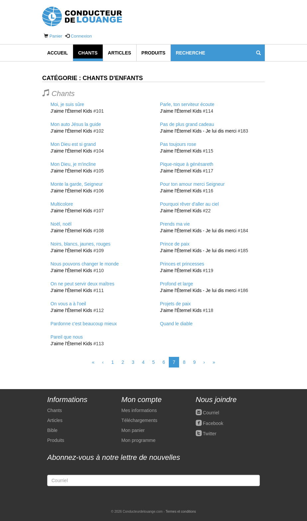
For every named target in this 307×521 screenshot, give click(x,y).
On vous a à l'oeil (68, 303)
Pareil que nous (67, 337)
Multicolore (62, 204)
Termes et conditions (180, 511)
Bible (52, 430)
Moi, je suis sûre (67, 104)
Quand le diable (176, 323)
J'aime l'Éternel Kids (71, 111)
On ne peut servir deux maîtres (82, 283)
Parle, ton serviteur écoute (187, 104)
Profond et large (176, 283)
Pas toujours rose (178, 144)
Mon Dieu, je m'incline (73, 164)
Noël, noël (61, 224)
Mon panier (133, 430)
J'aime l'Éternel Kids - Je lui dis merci (198, 131)
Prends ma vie (175, 224)
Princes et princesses (182, 263)
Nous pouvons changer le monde (85, 263)
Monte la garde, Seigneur (77, 184)
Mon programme (138, 440)
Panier (56, 36)
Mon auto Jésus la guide (76, 124)
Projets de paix (175, 303)
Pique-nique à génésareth (186, 164)
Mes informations (139, 410)
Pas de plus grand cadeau (187, 124)
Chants (87, 52)
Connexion (81, 36)
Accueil (57, 52)
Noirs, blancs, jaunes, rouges (81, 244)
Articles (119, 52)
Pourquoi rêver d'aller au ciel (189, 204)
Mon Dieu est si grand (73, 144)
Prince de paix (175, 244)
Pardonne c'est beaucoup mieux (84, 323)
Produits (153, 52)
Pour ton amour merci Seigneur (192, 184)
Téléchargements (139, 420)
